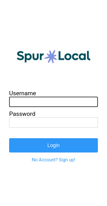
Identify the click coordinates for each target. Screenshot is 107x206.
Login (53, 145)
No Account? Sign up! (53, 160)
